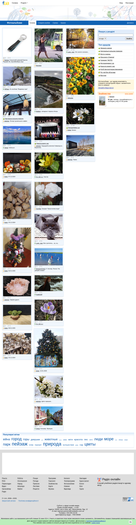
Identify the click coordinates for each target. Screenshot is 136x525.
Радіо (4, 491)
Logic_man (39, 243)
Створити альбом (44, 23)
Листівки (36, 486)
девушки (35, 439)
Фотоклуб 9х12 (40, 269)
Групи (81, 489)
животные (51, 439)
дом (42, 440)
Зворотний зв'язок (9, 501)
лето (91, 440)
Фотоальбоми (69, 484)
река (76, 445)
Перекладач (6, 484)
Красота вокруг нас (106, 66)
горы (26, 439)
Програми (52, 478)
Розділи (23, 3)
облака (121, 440)
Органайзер (6, 489)
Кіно (81, 486)
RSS (3, 481)
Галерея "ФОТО (105, 60)
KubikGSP (38, 294)
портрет (38, 445)
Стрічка (55, 23)
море (109, 439)
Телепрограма (69, 481)
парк (6, 444)
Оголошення (22, 481)
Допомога (130, 23)
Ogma (5, 148)
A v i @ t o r (39, 177)
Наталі (111, 96)
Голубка (38, 209)
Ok (130, 522)
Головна (15, 3)
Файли (19, 489)
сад (81, 445)
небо (116, 440)
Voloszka (69, 98)
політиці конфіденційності (96, 521)
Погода (35, 481)
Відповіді (67, 489)
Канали (63, 23)
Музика (51, 489)
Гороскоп (51, 481)
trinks (5, 176)
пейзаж (20, 443)
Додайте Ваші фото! (106, 88)
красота (78, 439)
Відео (4, 486)
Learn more (96, 523)
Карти (50, 486)
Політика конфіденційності (28, 501)
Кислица (38, 65)
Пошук (35, 478)
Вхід (121, 3)
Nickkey (38, 111)
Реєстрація (130, 3)
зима (65, 440)
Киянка (6, 60)
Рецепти (36, 489)
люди (98, 439)
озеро (126, 440)
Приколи (36, 484)
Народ (19, 484)
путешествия (68, 445)
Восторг (102, 75)
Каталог (67, 478)
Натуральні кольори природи (110, 51)
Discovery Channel (106, 57)
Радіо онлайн (111, 479)
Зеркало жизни (105, 48)
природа (52, 443)
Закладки (82, 478)
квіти (70, 439)
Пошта (4, 478)
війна (6, 439)
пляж (31, 445)
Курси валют (84, 481)
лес (86, 439)
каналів (106, 45)
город (16, 439)
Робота (20, 478)
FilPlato (6, 89)
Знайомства (104, 94)
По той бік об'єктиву (106, 72)
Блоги (81, 484)
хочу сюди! (129, 94)
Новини (67, 486)
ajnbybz (6, 121)
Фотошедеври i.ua (106, 63)
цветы (90, 444)
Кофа (68, 130)
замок (60, 440)
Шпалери (20, 486)
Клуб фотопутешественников (110, 69)
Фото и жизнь (104, 54)
